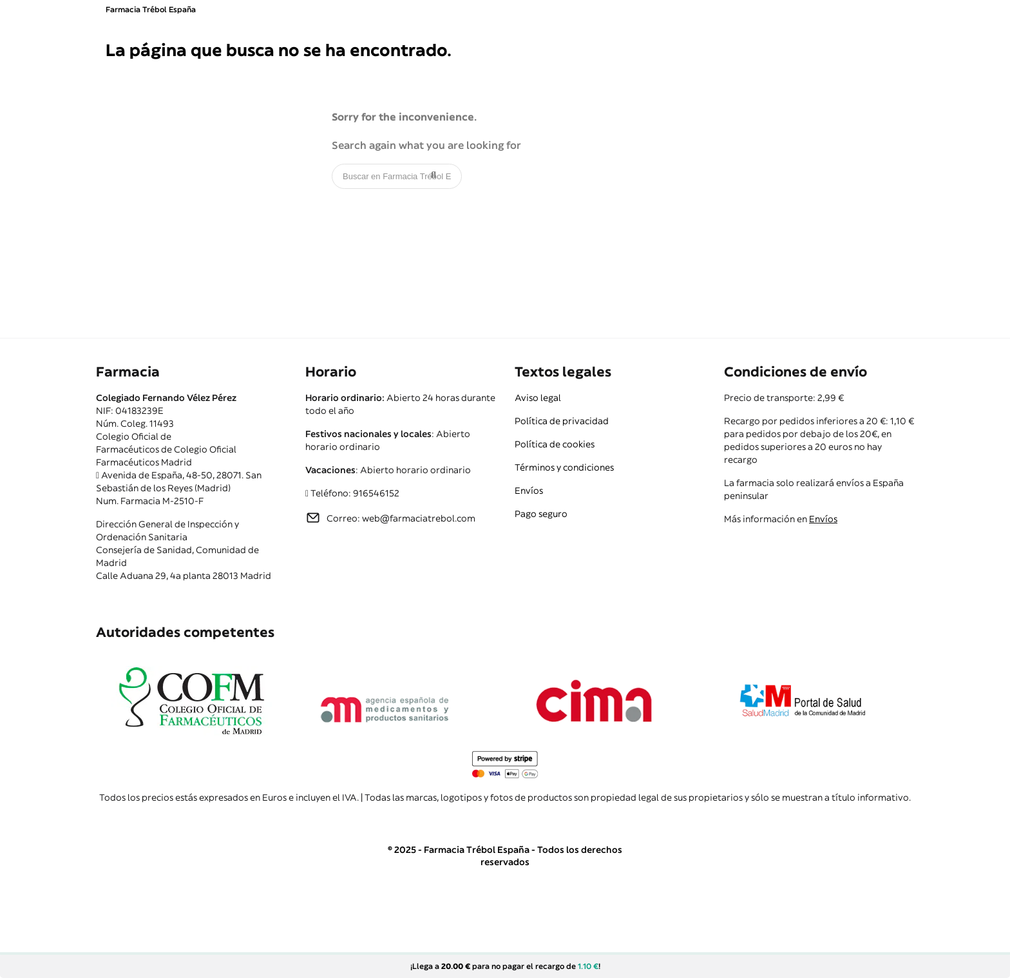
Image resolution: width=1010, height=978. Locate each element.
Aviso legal (538, 398)
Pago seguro (541, 514)
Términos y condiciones (564, 467)
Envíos (529, 490)
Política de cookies (555, 444)
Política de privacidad (562, 421)
